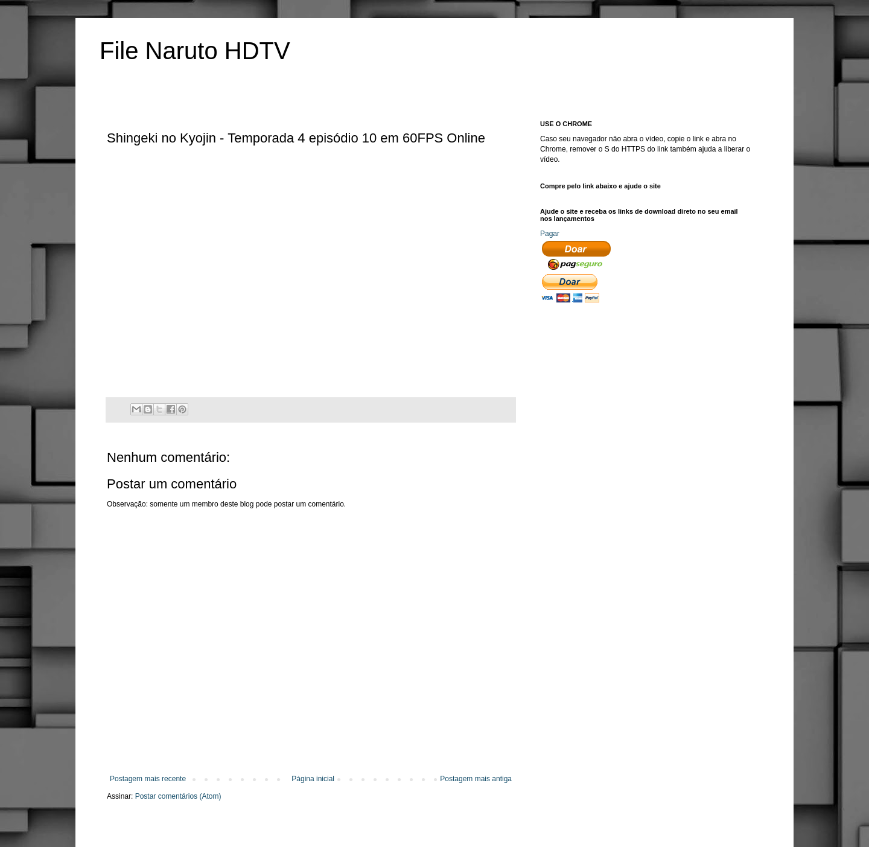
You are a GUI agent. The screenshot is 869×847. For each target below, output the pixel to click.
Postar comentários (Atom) (178, 796)
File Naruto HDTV (195, 50)
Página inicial (312, 779)
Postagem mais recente (148, 779)
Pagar (549, 233)
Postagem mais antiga (476, 779)
